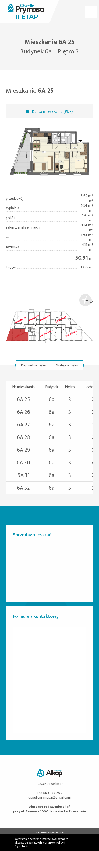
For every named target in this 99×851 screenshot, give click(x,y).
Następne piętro (67, 365)
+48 (49, 793)
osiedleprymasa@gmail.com (49, 797)
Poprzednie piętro (33, 365)
